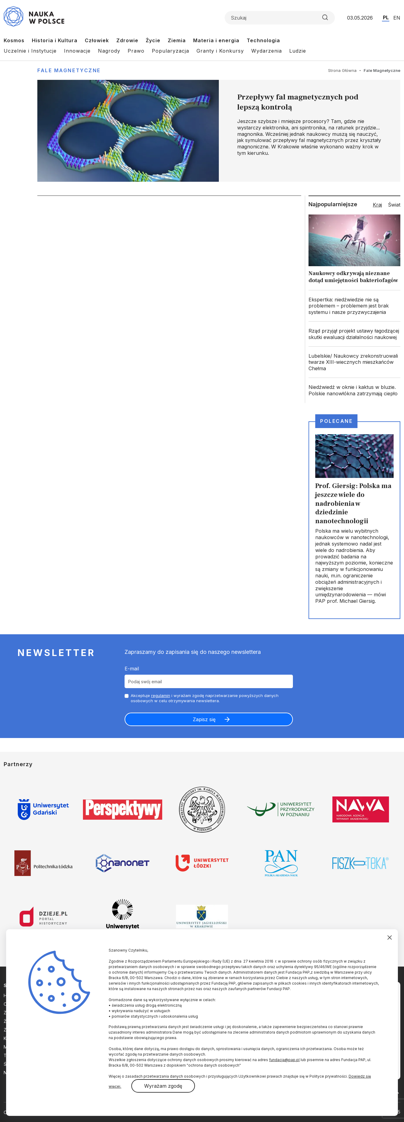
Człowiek (97, 40)
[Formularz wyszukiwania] (280, 17)
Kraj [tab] (377, 205)
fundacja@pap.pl (284, 1059)
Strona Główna (342, 70)
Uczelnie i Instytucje (30, 51)
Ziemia (177, 40)
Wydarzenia (266, 51)
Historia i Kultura (54, 40)
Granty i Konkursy (220, 51)
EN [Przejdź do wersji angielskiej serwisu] (396, 18)
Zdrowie (127, 40)
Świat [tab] (394, 205)
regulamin (160, 695)
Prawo (136, 51)
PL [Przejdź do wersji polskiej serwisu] (386, 17)
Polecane (336, 421)
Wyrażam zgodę (163, 1086)
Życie (153, 40)
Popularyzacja (170, 51)
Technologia (263, 40)
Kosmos (14, 40)
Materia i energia (216, 40)
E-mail (132, 668)
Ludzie (297, 51)
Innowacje (77, 51)
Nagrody (109, 51)
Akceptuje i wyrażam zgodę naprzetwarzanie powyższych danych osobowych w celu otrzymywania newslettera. (205, 698)
